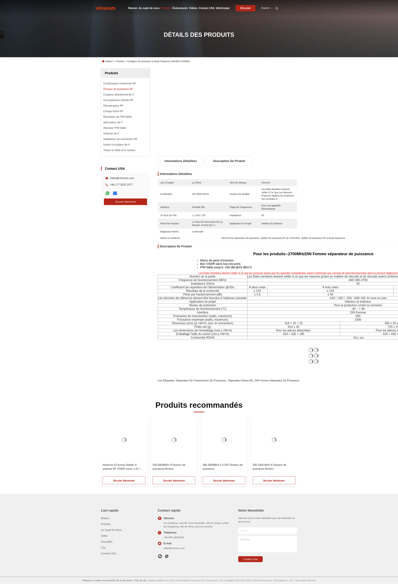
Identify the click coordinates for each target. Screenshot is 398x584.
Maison (132, 8)
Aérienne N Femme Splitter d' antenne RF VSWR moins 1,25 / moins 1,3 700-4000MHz (121, 467)
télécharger (223, 8)
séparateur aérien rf (240, 380)
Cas (103, 547)
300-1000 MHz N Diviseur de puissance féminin (269, 467)
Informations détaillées (181, 161)
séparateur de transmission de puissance (201, 380)
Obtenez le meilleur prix (246, 119)
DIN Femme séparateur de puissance (277, 380)
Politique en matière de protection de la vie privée (107, 580)
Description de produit (229, 161)
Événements (180, 8)
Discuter (245, 8)
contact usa (250, 559)
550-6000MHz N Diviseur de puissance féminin (169, 467)
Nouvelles (106, 541)
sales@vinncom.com (122, 178)
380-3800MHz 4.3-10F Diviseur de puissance (223, 467)
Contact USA (207, 8)
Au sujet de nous (149, 8)
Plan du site (141, 580)
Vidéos (193, 8)
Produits (166, 8)
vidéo (104, 535)
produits (106, 524)
